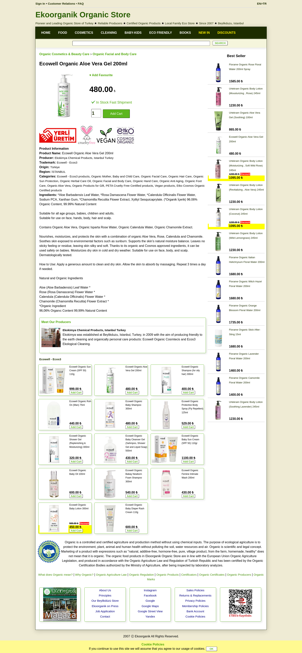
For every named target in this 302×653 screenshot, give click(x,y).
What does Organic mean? (55, 574)
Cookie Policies (195, 616)
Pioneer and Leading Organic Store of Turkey (64, 23)
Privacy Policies (195, 600)
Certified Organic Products (144, 23)
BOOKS (185, 32)
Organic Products (167, 574)
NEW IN (204, 32)
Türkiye (55, 167)
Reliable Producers (110, 23)
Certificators (189, 574)
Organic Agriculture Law (111, 574)
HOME (45, 32)
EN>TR (262, 3)
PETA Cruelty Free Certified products (129, 185)
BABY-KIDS (133, 32)
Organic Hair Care (180, 176)
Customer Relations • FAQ (66, 3)
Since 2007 (206, 23)
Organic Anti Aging (171, 181)
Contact (105, 616)
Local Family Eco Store (180, 23)
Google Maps (150, 606)
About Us (105, 590)
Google (150, 600)
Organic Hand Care (145, 181)
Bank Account (195, 611)
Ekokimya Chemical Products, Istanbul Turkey (84, 157)
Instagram (150, 590)
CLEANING (109, 32)
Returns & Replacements (195, 595)
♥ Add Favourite (101, 75)
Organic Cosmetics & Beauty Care (64, 54)
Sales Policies (195, 590)
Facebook (150, 595)
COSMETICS (84, 32)
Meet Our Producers (56, 322)
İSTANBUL (58, 171)
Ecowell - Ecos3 (67, 162)
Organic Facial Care (154, 176)
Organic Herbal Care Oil (75, 181)
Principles (105, 595)
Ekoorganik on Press (105, 606)
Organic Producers (239, 574)
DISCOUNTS (226, 32)
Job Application (105, 611)
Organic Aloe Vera (58, 185)
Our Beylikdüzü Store (105, 600)
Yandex (150, 616)
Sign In (40, 3)
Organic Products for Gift (88, 185)
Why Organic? (84, 574)
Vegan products (165, 185)
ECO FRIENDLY (160, 32)
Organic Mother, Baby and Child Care (115, 176)
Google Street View (150, 611)
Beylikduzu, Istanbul (230, 23)
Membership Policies (195, 606)
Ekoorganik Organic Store (82, 14)
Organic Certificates (212, 574)
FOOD (62, 32)
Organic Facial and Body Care (115, 54)
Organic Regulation (141, 574)
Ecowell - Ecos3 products (73, 176)
